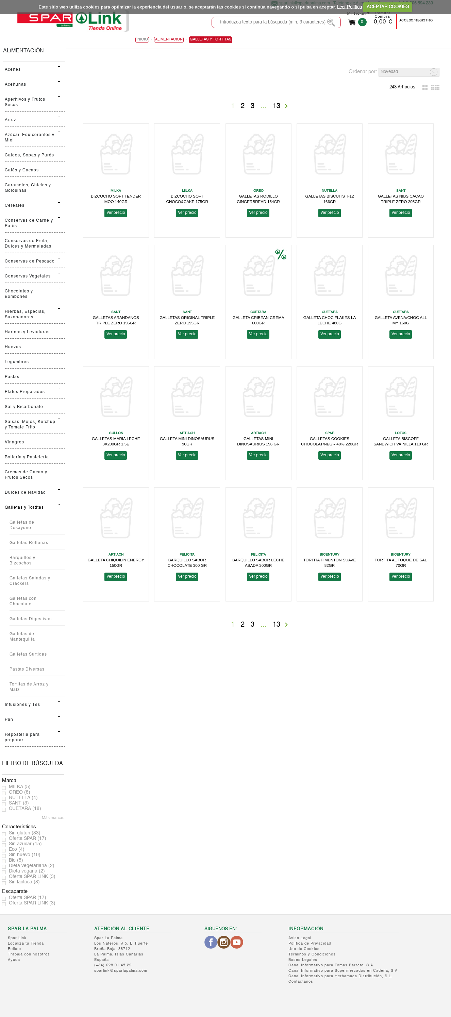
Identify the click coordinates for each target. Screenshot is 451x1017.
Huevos (13, 347)
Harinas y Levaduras (27, 332)
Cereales (14, 206)
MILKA (20, 786)
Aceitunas (15, 85)
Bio (16, 860)
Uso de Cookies (304, 949)
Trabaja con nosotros (29, 954)
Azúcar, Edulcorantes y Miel (29, 137)
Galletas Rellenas (29, 543)
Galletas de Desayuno (22, 525)
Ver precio (115, 213)
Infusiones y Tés (22, 705)
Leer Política (349, 7)
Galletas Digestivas (31, 619)
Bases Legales (302, 960)
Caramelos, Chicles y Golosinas (28, 188)
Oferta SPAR (27, 838)
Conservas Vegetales (28, 276)
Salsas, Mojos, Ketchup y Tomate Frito (30, 424)
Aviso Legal (299, 938)
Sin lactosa (24, 882)
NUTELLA (23, 797)
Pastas (12, 377)
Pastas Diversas (27, 669)
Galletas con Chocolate (23, 601)
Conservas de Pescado (30, 261)
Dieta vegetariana (31, 865)
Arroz (10, 120)
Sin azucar (25, 844)
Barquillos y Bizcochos (22, 560)
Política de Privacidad (309, 944)
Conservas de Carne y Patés (29, 223)
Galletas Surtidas (28, 654)
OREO (19, 792)
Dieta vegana (27, 871)
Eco (16, 849)
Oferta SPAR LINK (32, 876)
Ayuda (14, 960)
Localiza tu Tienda (26, 944)
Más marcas (53, 818)
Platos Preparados (25, 392)
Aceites (13, 70)
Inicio (142, 39)
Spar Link (17, 938)
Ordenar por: (363, 71)
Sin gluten (24, 833)
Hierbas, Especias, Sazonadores (25, 314)
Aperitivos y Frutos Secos (25, 102)
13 (276, 106)
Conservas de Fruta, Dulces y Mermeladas (28, 244)
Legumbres (17, 362)
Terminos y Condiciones (312, 954)
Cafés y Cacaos (22, 170)
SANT (19, 803)
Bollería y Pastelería (27, 457)
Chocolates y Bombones (19, 294)
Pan (9, 720)
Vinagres (14, 442)
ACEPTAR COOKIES (388, 7)
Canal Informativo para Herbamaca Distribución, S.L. (340, 976)
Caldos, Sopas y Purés (29, 155)
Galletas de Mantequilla (22, 637)
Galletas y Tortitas (24, 508)
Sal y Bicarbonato (24, 407)
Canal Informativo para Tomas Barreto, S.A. (331, 965)
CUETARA (25, 808)
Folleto (14, 949)
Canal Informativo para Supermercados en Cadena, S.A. (343, 971)
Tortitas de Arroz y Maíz (29, 687)
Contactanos (300, 982)
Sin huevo (24, 854)
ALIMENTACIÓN (23, 51)
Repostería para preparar (22, 737)
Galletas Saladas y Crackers (30, 581)
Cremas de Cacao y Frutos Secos (26, 475)
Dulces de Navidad (25, 493)
